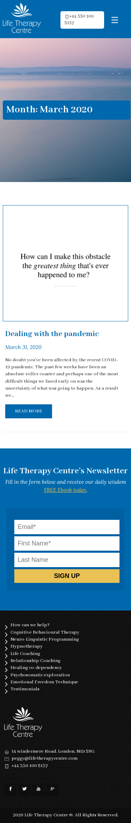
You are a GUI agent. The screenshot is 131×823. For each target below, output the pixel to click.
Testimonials (24, 689)
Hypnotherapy (26, 646)
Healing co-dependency (36, 668)
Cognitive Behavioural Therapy (44, 632)
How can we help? (30, 625)
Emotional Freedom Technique (44, 682)
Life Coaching (25, 654)
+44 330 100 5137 (30, 766)
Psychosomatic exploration (40, 675)
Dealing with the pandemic (52, 334)
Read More (28, 411)
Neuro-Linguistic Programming (44, 639)
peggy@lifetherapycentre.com (45, 758)
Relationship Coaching (35, 661)
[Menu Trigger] (114, 20)
